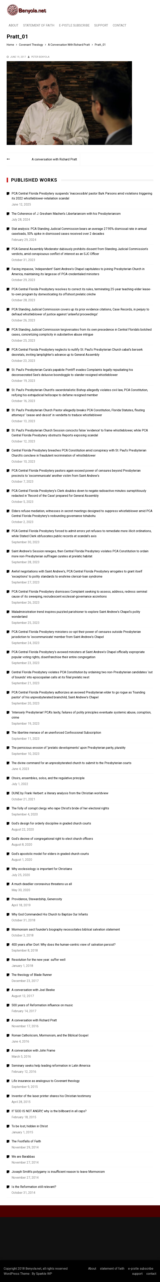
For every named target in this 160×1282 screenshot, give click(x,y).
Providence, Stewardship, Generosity (37, 899)
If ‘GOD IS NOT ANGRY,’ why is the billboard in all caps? (49, 1111)
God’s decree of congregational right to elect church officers (52, 839)
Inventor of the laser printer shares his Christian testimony (51, 1096)
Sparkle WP (44, 1274)
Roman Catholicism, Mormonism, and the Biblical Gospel (50, 1035)
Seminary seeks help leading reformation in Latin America (51, 1065)
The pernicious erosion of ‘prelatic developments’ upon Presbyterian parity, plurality (69, 748)
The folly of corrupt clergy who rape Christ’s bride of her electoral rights (60, 808)
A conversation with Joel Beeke (33, 990)
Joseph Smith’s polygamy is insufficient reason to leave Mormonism (58, 1172)
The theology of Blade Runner (32, 975)
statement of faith (38, 25)
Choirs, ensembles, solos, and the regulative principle (48, 778)
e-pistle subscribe (74, 25)
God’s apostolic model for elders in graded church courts (50, 854)
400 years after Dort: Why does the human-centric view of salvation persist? (64, 944)
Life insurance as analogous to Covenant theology (46, 1081)
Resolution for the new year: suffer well (38, 960)
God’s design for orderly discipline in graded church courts (51, 823)
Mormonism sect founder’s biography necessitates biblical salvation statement (66, 929)
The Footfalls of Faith (26, 1141)
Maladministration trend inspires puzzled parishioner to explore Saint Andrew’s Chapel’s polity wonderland (76, 614)
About (13, 25)
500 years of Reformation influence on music (42, 1005)
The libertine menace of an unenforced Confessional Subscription (56, 732)
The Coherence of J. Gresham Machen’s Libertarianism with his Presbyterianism (66, 214)
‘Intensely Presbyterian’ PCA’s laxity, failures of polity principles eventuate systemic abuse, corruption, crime (81, 715)
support (101, 25)
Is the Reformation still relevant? (34, 1187)
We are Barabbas (23, 1156)
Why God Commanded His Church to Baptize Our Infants (50, 914)
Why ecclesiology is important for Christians (42, 869)
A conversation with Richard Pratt (54, 159)
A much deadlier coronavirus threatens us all (42, 884)
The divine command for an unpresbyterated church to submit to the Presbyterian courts (71, 763)
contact (119, 25)
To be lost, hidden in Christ (30, 1126)
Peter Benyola (40, 57)
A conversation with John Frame (33, 1050)
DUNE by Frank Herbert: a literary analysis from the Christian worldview (60, 793)
